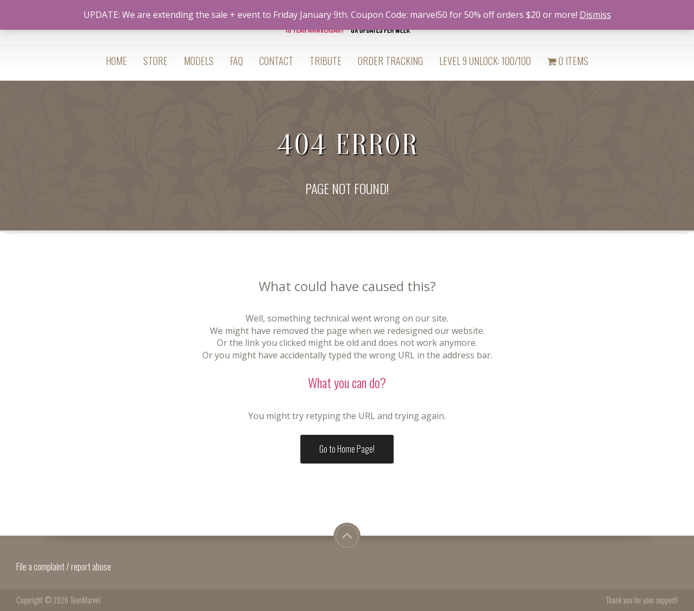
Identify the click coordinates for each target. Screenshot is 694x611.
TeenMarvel (85, 600)
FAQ (236, 61)
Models (199, 61)
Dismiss (595, 15)
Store (155, 61)
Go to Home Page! (347, 448)
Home (116, 61)
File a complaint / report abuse (64, 566)
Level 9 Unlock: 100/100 (485, 61)
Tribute (326, 61)
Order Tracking (390, 61)
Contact (276, 61)
